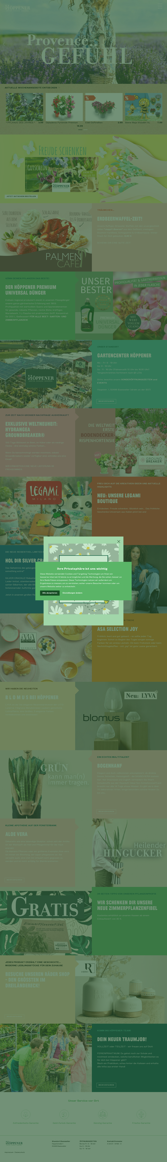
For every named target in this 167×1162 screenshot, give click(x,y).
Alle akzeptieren (49, 593)
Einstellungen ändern (72, 593)
